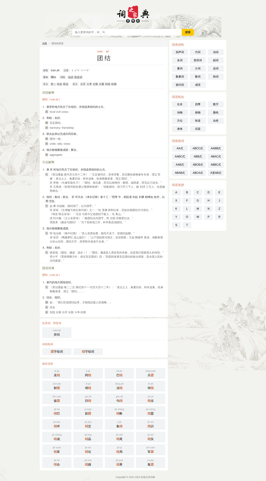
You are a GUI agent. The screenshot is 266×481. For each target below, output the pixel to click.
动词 (70, 77)
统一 (53, 83)
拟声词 (180, 52)
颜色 (215, 112)
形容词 (78, 77)
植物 (198, 112)
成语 (198, 84)
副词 (215, 60)
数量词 (180, 76)
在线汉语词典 (133, 13)
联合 (66, 83)
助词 (215, 76)
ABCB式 (198, 164)
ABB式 (198, 156)
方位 (180, 120)
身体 (180, 128)
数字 (215, 104)
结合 (59, 83)
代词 (198, 52)
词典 (44, 43)
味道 (198, 120)
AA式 (180, 148)
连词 (215, 68)
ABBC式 (216, 164)
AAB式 (180, 164)
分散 (95, 83)
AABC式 (180, 156)
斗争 (89, 83)
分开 (83, 83)
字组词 (57, 351)
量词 (180, 68)
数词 (198, 76)
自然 (215, 120)
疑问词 (180, 84)
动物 (180, 112)
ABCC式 (198, 148)
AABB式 (216, 148)
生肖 (180, 104)
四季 (198, 104)
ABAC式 (216, 156)
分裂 (101, 83)
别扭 (107, 83)
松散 (114, 83)
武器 (198, 128)
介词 (198, 68)
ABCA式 (198, 172)
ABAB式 (180, 172)
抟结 (57, 332)
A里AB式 (215, 172)
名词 (180, 60)
